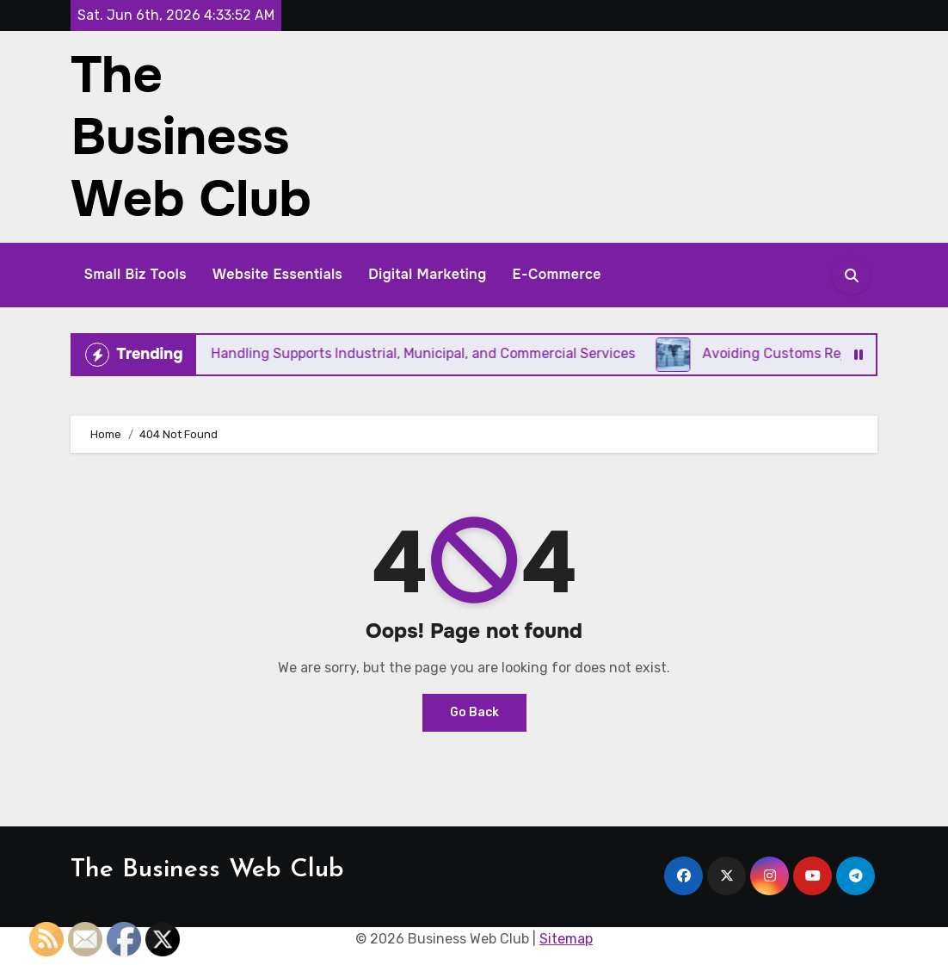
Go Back (474, 712)
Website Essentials (277, 274)
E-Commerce (557, 274)
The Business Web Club (191, 137)
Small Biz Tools (135, 274)
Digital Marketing (427, 274)
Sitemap (566, 939)
